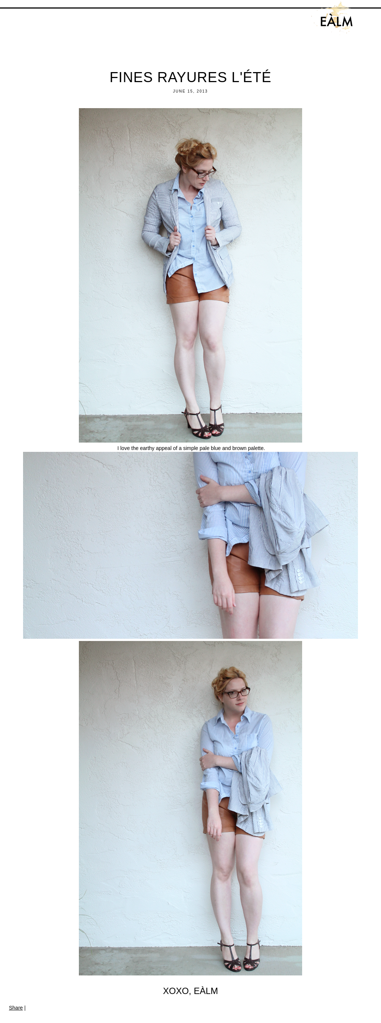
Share (16, 1008)
